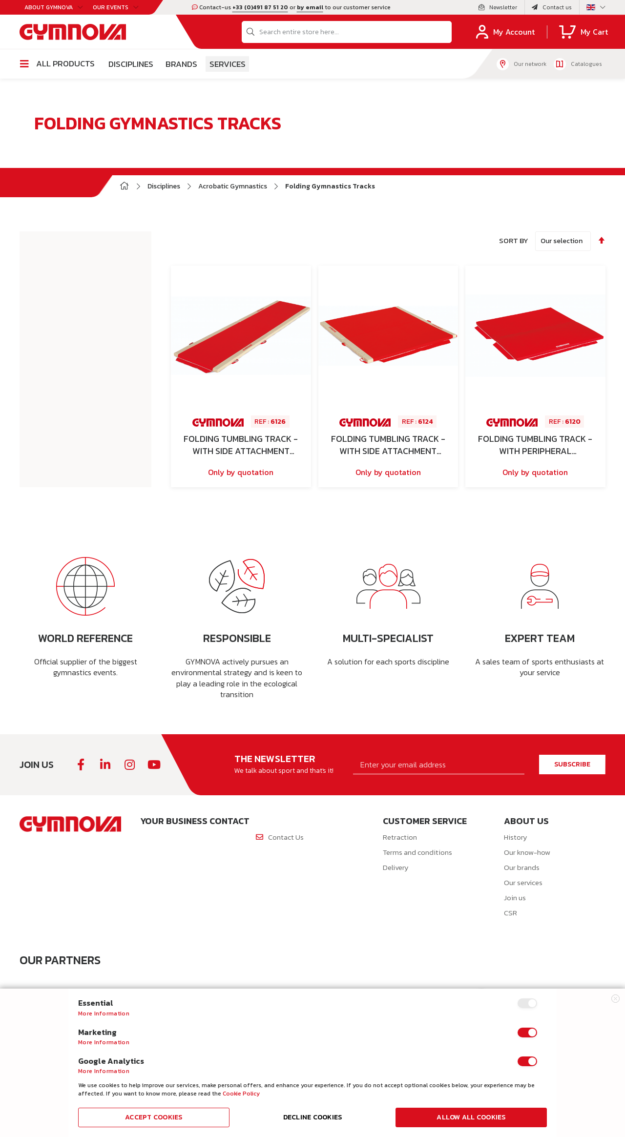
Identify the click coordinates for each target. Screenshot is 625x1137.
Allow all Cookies (471, 1117)
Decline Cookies (312, 1117)
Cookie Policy (241, 1093)
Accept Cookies (154, 1117)
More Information (103, 1014)
